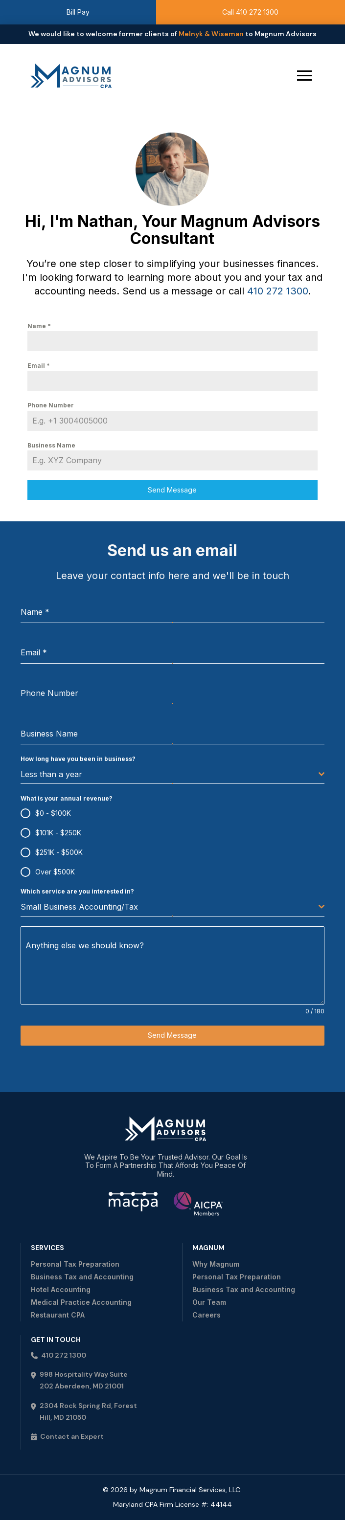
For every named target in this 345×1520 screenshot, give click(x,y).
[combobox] (172, 774)
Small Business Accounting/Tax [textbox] (79, 907)
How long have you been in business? (78, 758)
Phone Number (50, 405)
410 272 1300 (277, 291)
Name (39, 326)
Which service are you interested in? (77, 891)
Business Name (51, 445)
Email (38, 365)
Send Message (172, 490)
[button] (304, 76)
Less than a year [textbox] (51, 774)
